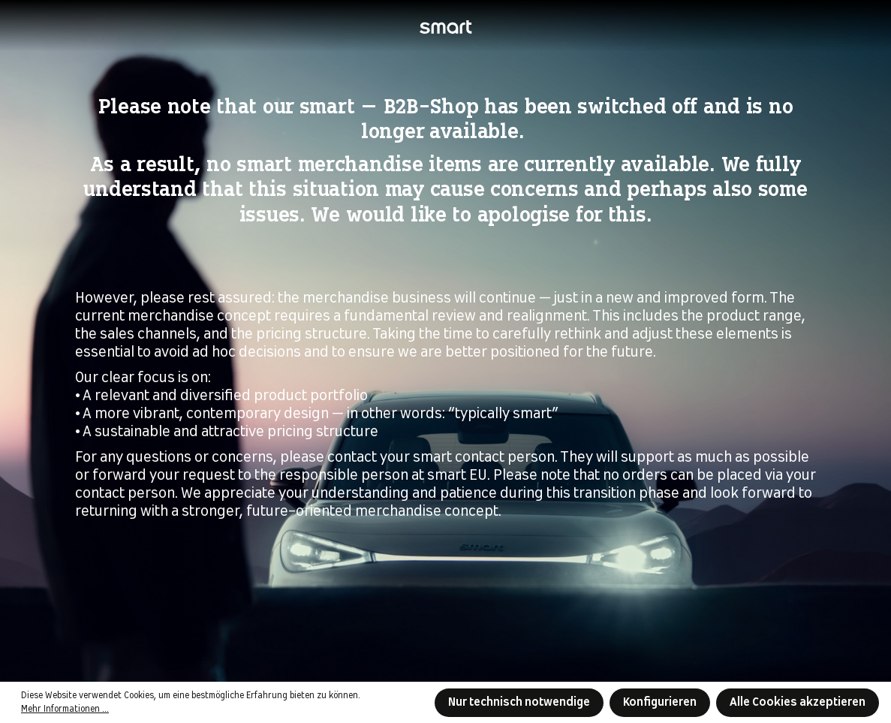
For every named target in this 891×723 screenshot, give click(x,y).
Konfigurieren (660, 702)
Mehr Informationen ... (65, 709)
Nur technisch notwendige (519, 702)
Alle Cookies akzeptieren (797, 702)
